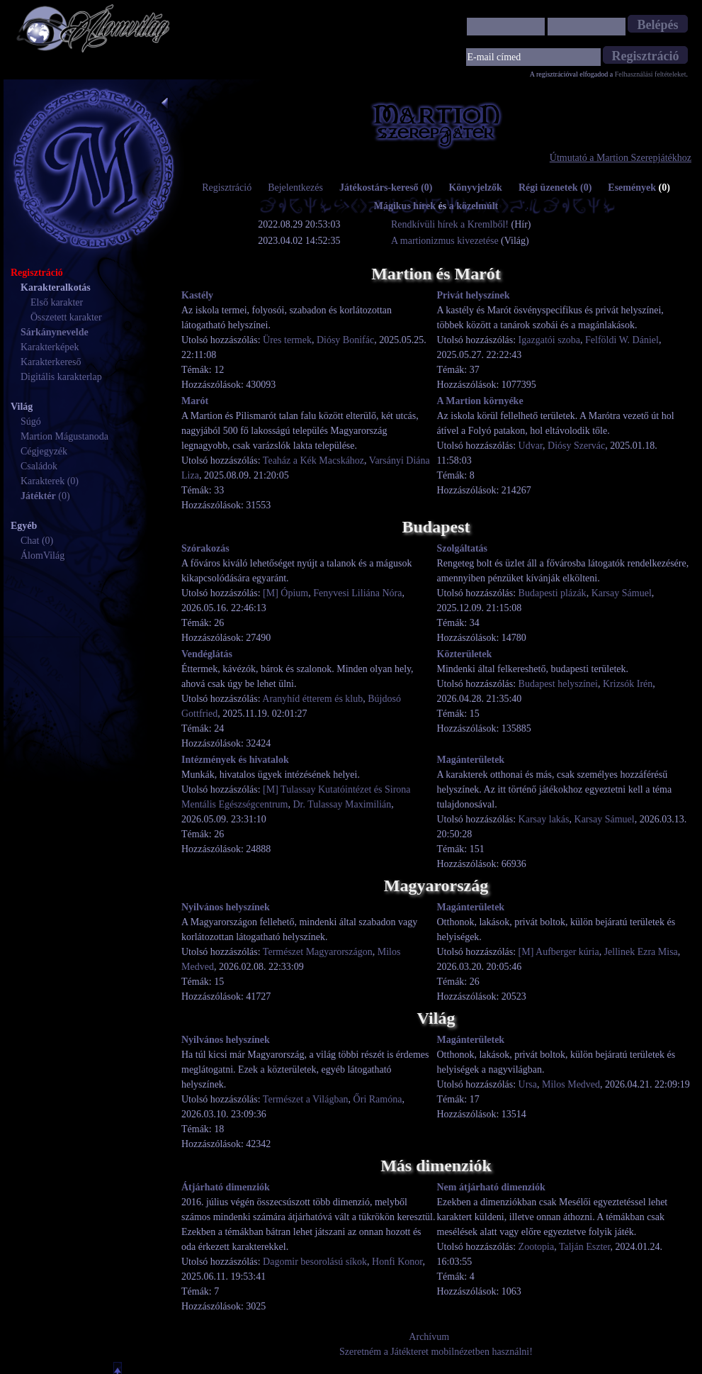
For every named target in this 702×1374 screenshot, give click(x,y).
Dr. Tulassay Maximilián (342, 804)
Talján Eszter (585, 1246)
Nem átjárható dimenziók (491, 1187)
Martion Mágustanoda (64, 436)
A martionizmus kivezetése (445, 240)
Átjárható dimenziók (225, 1187)
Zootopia (537, 1246)
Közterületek (464, 654)
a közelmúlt (474, 206)
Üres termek (287, 340)
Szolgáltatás (462, 548)
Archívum (429, 1336)
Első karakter (56, 302)
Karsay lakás (544, 819)
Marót (194, 401)
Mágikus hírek (405, 206)
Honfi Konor (397, 1261)
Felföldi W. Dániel (622, 340)
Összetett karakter (66, 317)
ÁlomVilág (42, 555)
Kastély (197, 295)
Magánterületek (471, 759)
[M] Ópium (285, 593)
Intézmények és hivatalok (235, 759)
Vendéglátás (206, 654)
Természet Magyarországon (318, 951)
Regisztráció (226, 187)
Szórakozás (205, 548)
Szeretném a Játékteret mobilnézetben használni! (436, 1351)
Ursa (528, 1084)
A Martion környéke (480, 401)
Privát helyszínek (473, 295)
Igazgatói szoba (549, 340)
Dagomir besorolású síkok (315, 1261)
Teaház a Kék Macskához (313, 460)
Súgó (31, 421)
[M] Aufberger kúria (559, 951)
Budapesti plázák (553, 593)
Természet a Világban (306, 1099)
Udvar (531, 445)
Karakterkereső (51, 362)
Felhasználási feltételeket (650, 74)
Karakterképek (50, 347)
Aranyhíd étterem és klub (312, 698)
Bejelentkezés (295, 187)
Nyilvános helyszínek (225, 907)
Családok (39, 466)
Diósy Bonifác (345, 340)
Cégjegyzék (44, 451)
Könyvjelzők (475, 187)
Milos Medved (571, 1084)
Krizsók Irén (627, 683)
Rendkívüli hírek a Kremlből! (451, 224)
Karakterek (42, 481)
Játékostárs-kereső (386, 187)
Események (639, 187)
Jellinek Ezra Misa (641, 951)
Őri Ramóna (377, 1099)
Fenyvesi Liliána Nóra (357, 593)
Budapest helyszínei (558, 683)
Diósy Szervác (576, 445)
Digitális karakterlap (61, 377)
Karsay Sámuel (621, 593)
